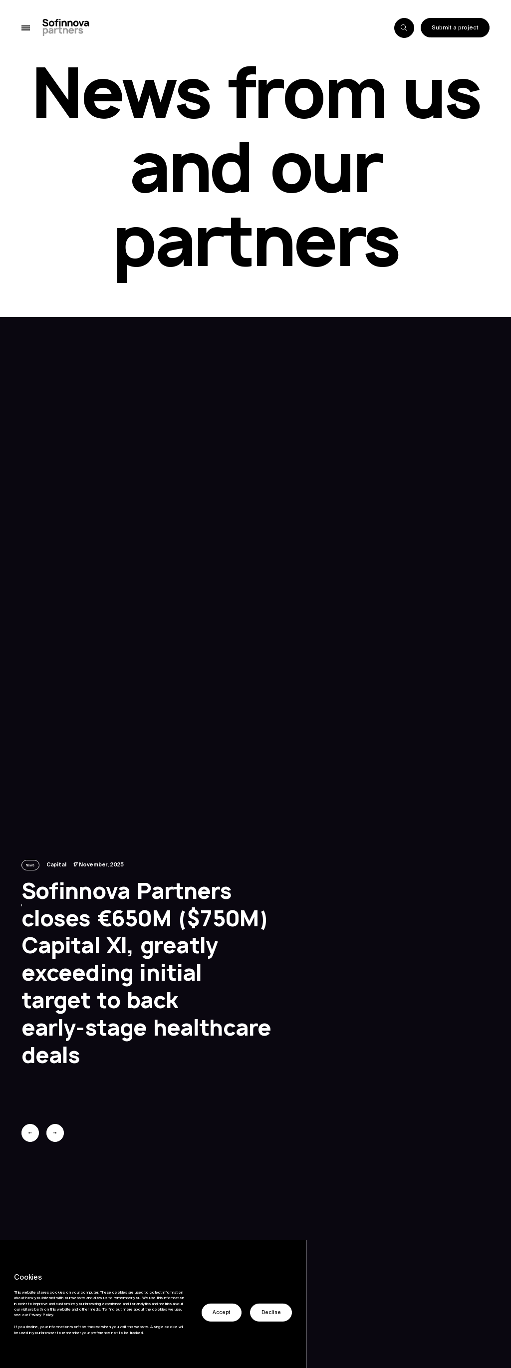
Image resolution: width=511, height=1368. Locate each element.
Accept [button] (221, 1313)
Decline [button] (271, 1313)
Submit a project (455, 27)
